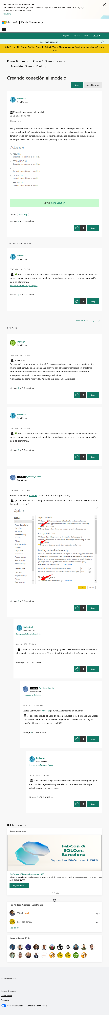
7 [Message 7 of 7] (18, 388)
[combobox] (72, 42)
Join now (7, 13)
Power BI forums (18, 61)
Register (66, 35)
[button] (77, 85)
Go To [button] (95, 35)
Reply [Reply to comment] (93, 301)
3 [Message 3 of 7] (24, 662)
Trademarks (6, 1000)
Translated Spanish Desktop (29, 66)
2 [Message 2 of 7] (18, 601)
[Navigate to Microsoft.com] (10, 22)
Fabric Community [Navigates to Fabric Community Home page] (32, 22)
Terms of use (6, 995)
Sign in (76, 35)
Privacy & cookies (8, 991)
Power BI (33, 495)
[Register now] (19, 885)
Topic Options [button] (91, 85)
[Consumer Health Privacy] (37, 1005)
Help (86, 35)
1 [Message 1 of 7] (18, 221)
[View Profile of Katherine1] (21, 98)
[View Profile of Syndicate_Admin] (33, 476)
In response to (28, 634)
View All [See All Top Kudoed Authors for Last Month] (14, 927)
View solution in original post (23, 285)
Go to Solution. (58, 202)
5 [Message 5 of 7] (37, 797)
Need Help (22, 214)
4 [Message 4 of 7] (31, 732)
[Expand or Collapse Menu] (4, 29)
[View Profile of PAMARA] (21, 341)
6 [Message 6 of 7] (18, 294)
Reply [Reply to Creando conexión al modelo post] (93, 228)
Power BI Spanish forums (49, 61)
